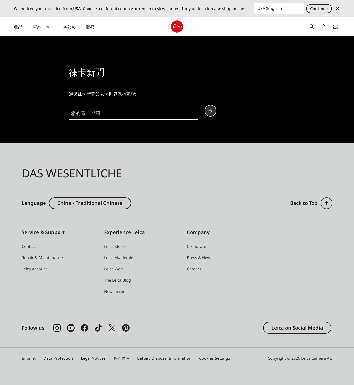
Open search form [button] (312, 27)
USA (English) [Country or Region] (269, 8)
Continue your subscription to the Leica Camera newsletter (210, 111)
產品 (18, 27)
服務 (90, 27)
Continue (319, 8)
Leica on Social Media (297, 328)
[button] (114, 291)
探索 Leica (42, 27)
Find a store (335, 27)
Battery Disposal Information (164, 358)
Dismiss (337, 9)
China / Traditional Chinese (90, 203)
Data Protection (58, 358)
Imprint (29, 358)
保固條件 (121, 358)
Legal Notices (93, 358)
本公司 (69, 27)
